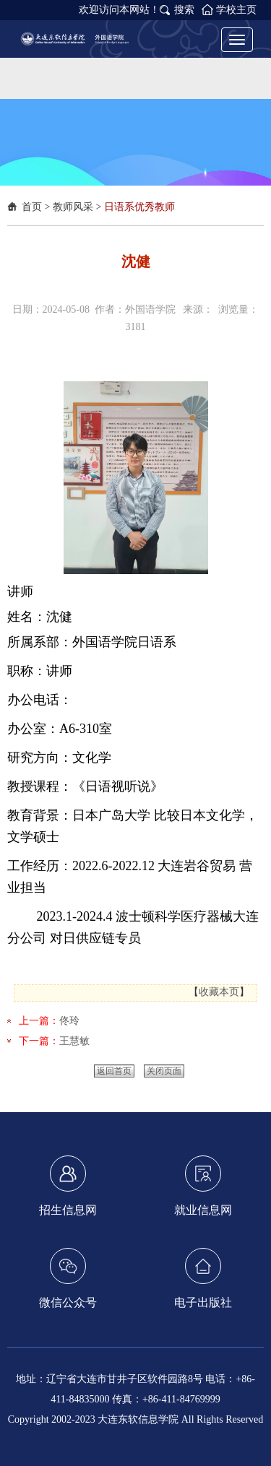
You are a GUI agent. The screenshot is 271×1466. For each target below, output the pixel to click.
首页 (32, 206)
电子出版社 (203, 1278)
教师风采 (73, 206)
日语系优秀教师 (139, 206)
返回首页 (114, 1071)
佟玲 (69, 1020)
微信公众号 (68, 1278)
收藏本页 (219, 991)
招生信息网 (68, 1185)
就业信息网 (203, 1185)
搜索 (184, 9)
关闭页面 (164, 1071)
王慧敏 (74, 1041)
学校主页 (236, 9)
